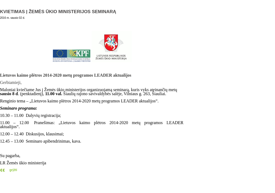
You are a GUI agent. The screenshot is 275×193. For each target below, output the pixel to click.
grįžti (13, 170)
